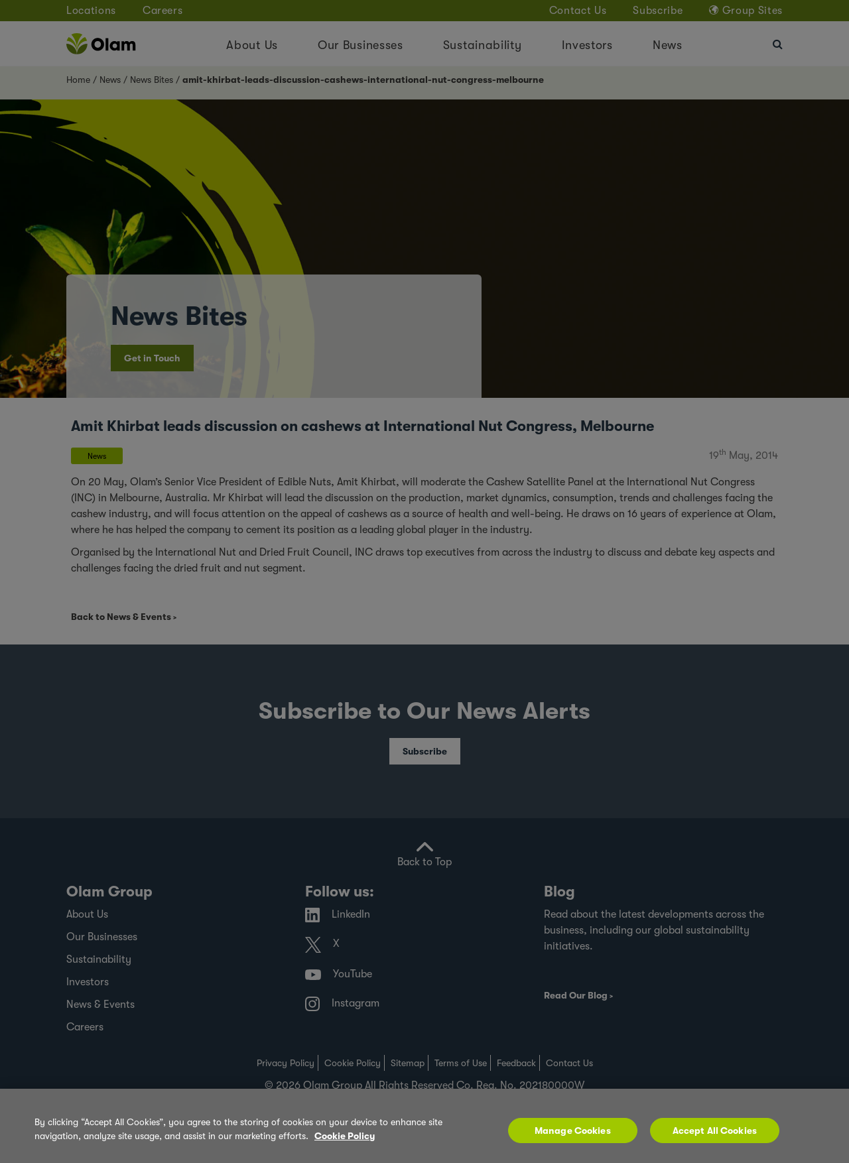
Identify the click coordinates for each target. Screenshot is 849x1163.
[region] (424, 1126)
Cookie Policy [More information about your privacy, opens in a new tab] (344, 1136)
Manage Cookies (573, 1130)
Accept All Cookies (715, 1130)
